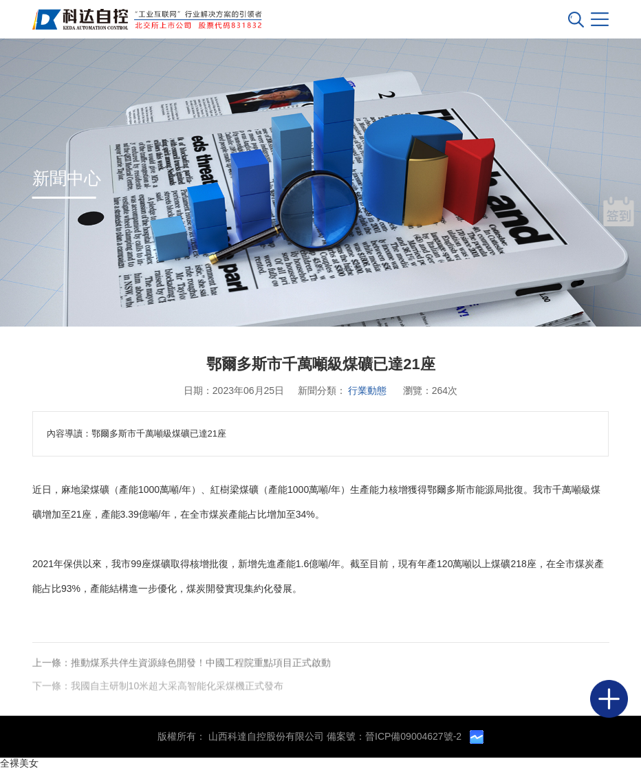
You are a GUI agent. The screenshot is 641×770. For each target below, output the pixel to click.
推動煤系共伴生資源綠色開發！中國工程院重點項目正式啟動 (201, 662)
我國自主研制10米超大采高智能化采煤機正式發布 (177, 686)
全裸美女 (19, 763)
